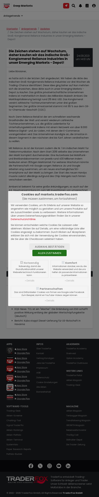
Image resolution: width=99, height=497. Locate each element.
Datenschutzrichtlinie (23, 219)
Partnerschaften (51, 289)
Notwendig (31, 263)
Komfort (71, 263)
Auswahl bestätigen (49, 247)
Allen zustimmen (49, 253)
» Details (29, 280)
